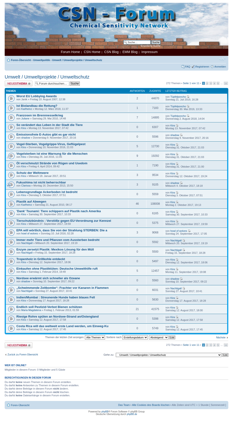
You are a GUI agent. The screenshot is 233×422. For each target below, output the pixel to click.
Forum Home (70, 52)
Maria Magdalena (31, 310)
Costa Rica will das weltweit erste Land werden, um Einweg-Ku (62, 326)
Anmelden (220, 66)
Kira (23, 128)
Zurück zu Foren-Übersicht (22, 354)
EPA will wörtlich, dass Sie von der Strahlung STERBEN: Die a (61, 230)
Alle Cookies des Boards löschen (151, 405)
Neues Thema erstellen (19, 83)
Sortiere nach (127, 337)
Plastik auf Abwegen (31, 201)
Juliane (25, 118)
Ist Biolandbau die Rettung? (36, 105)
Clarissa (26, 185)
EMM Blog (130, 52)
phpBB (104, 411)
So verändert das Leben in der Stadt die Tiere (49, 125)
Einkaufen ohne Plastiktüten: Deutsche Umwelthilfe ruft (57, 268)
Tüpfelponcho (178, 96)
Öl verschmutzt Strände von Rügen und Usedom (51, 163)
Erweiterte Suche (150, 45)
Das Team (124, 405)
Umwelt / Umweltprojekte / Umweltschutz (77, 60)
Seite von (191, 83)
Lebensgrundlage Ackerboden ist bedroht (46, 192)
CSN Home (92, 52)
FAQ (187, 66)
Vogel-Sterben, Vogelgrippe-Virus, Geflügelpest (50, 144)
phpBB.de (132, 414)
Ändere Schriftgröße (222, 59)
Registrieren (202, 66)
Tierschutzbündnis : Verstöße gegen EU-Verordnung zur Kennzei (63, 220)
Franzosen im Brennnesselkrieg (39, 115)
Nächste (221, 337)
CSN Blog (111, 52)
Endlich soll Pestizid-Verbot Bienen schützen (49, 307)
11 (226, 83)
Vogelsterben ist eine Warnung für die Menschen (51, 153)
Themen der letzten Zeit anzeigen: (75, 337)
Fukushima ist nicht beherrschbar (41, 182)
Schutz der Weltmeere (32, 173)
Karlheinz (26, 108)
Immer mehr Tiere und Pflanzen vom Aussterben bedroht (57, 240)
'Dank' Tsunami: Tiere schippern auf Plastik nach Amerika (58, 211)
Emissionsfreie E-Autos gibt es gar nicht (46, 134)
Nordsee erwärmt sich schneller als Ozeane (48, 278)
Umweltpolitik (41, 60)
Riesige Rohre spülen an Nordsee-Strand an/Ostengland (57, 316)
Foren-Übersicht (21, 60)
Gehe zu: (108, 354)
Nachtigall (27, 243)
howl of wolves (29, 233)
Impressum (150, 52)
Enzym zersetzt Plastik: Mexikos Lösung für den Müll (55, 249)
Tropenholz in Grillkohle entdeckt (40, 259)
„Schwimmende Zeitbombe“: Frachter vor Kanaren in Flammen (62, 288)
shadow (25, 137)
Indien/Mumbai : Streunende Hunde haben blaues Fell (55, 297)
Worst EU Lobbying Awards (36, 96)
